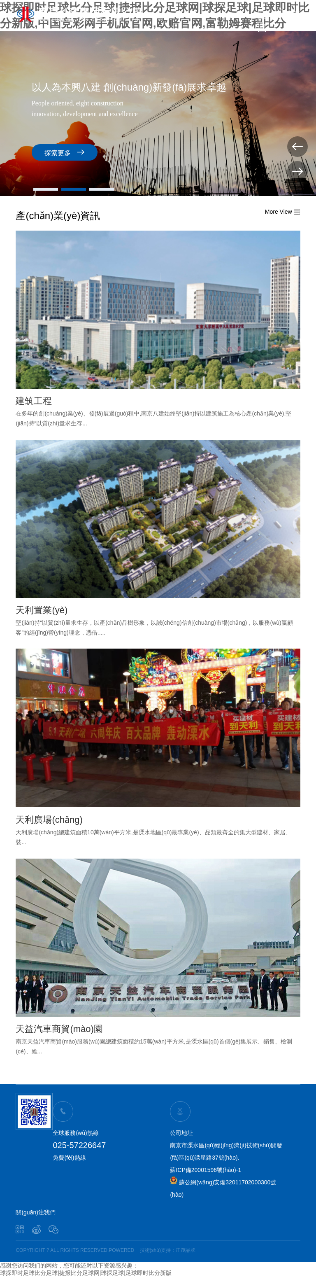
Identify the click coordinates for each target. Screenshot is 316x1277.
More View (282, 211)
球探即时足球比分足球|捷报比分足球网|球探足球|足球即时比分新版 (86, 1273)
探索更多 (64, 152)
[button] (45, 189)
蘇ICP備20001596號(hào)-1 (205, 1170)
